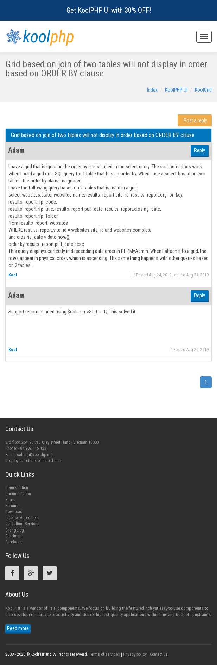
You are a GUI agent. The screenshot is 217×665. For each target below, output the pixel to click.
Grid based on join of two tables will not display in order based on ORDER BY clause (102, 135)
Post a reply (195, 120)
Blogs (10, 499)
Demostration (16, 487)
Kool (12, 275)
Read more (18, 628)
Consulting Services (22, 523)
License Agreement (22, 517)
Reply (199, 150)
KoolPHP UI (176, 90)
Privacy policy (135, 654)
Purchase (13, 542)
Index (152, 90)
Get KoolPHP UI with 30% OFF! (108, 10)
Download (14, 511)
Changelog (14, 530)
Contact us (159, 654)
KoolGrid (203, 90)
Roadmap (13, 536)
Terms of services (104, 654)
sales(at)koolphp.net (34, 454)
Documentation (18, 493)
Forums (11, 505)
